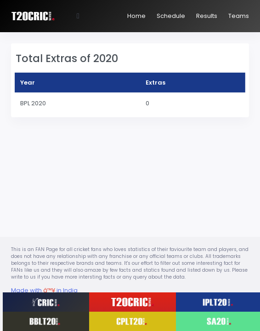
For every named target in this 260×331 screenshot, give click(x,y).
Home (136, 15)
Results (206, 15)
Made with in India (44, 290)
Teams (238, 15)
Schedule (171, 15)
